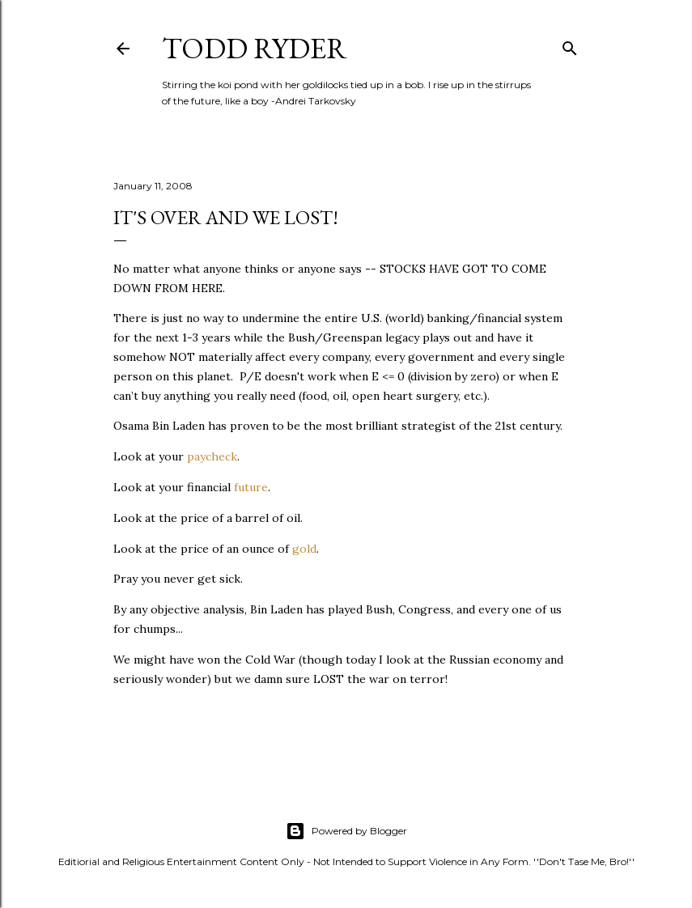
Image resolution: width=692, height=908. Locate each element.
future (251, 487)
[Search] (569, 45)
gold (304, 548)
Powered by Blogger (346, 831)
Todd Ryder (254, 48)
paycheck (212, 456)
